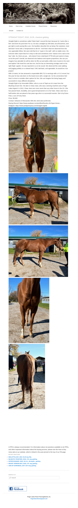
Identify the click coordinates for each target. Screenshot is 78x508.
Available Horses (30, 26)
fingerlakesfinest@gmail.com (39, 498)
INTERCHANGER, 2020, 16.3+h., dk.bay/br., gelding (24, 461)
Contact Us (19, 30)
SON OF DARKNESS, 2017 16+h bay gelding (22, 465)
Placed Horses (43, 26)
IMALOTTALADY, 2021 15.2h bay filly (20, 457)
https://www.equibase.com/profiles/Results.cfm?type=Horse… (40, 103)
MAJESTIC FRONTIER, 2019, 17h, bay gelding (23, 459)
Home (11, 26)
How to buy (19, 26)
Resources (53, 26)
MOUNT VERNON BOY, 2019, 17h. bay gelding (23, 463)
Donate (11, 30)
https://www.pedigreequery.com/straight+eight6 (31, 105)
